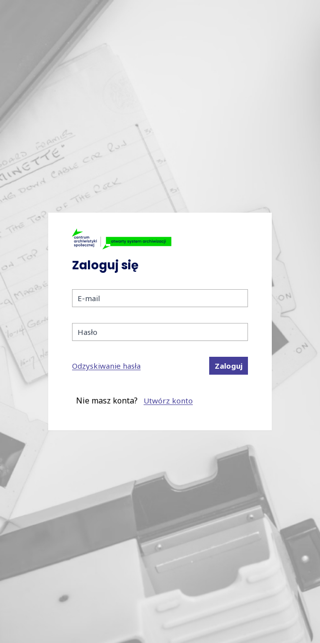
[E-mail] (160, 298)
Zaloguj (228, 366)
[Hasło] (160, 332)
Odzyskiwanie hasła (106, 366)
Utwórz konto (168, 400)
